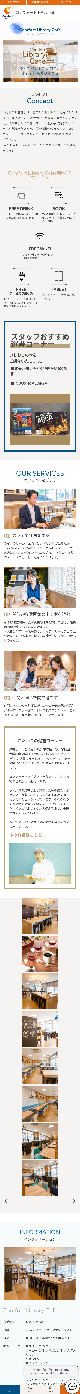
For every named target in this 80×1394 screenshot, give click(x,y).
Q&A (30, 1392)
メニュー (10, 1392)
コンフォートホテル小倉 (35, 13)
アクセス (50, 1392)
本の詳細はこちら (25, 835)
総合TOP (14, 2)
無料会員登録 (41, 2)
